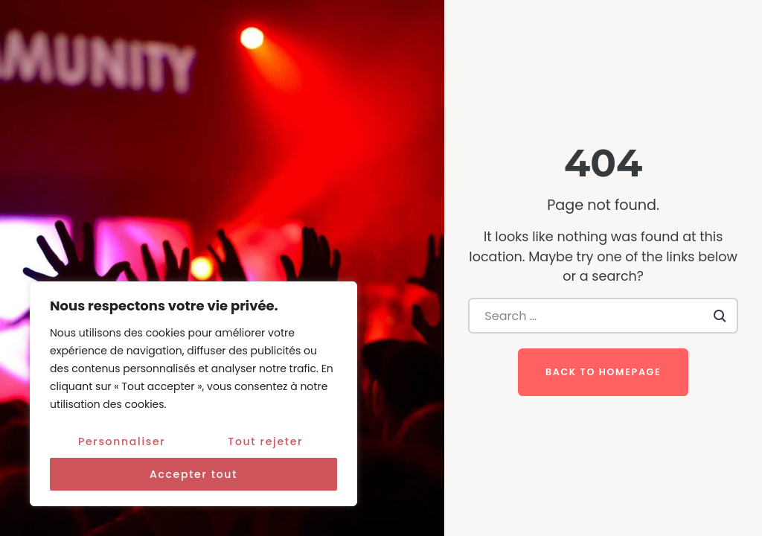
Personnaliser (121, 441)
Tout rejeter (265, 441)
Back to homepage (603, 372)
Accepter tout (193, 474)
